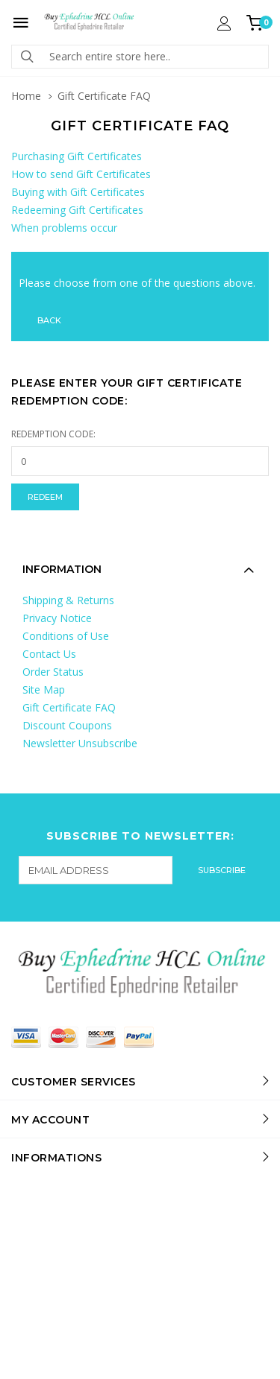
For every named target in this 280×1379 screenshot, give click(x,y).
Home (26, 96)
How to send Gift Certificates (81, 174)
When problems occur (64, 228)
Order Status (53, 672)
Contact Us (49, 654)
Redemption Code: (53, 434)
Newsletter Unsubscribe (79, 743)
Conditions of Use (65, 636)
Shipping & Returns (68, 600)
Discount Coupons (67, 725)
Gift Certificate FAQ (69, 707)
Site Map (43, 689)
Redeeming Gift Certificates (77, 210)
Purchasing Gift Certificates (76, 156)
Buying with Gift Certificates (78, 192)
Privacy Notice (57, 618)
